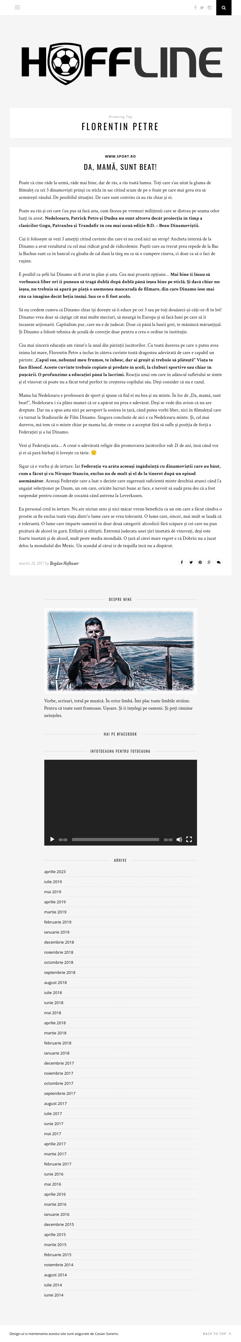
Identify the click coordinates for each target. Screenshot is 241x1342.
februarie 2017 (57, 1164)
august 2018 (55, 982)
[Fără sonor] (179, 839)
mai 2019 (52, 891)
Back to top (217, 1333)
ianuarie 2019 (57, 932)
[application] (120, 803)
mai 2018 (52, 1012)
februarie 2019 (57, 922)
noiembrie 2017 (58, 1073)
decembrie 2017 (59, 1063)
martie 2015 (55, 1244)
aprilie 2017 (55, 1143)
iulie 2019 (53, 881)
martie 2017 (55, 1154)
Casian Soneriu (106, 1333)
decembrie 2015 (59, 1224)
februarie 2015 (57, 1254)
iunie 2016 (54, 1174)
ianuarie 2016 (57, 1214)
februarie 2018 (57, 1043)
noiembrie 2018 (58, 952)
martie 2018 (55, 1033)
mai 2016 (52, 1184)
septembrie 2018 (59, 972)
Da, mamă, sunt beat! (120, 166)
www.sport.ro (120, 156)
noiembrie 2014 (58, 1264)
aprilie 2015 (55, 1234)
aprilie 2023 (55, 871)
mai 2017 (52, 1133)
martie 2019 (55, 912)
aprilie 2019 (55, 902)
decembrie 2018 (59, 942)
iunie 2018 (54, 1002)
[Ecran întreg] (189, 839)
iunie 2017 (54, 1123)
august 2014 (55, 1275)
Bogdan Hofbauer (64, 563)
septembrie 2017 (59, 1093)
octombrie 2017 (59, 1083)
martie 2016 (55, 1204)
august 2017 (55, 1103)
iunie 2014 (54, 1295)
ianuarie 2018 (57, 1053)
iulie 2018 (53, 992)
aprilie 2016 (55, 1194)
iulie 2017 (53, 1113)
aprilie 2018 (55, 1023)
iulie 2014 (53, 1285)
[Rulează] (52, 839)
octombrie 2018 (59, 962)
